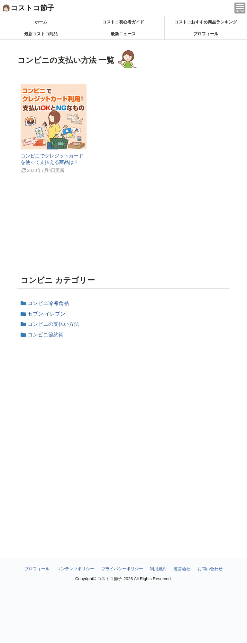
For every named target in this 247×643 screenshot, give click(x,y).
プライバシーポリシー (122, 568)
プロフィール (205, 33)
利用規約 (158, 568)
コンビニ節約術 (46, 334)
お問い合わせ (210, 568)
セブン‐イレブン (46, 314)
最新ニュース (123, 33)
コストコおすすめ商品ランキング (205, 22)
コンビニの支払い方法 (53, 324)
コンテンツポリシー (75, 568)
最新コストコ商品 (41, 33)
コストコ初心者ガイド (123, 22)
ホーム (41, 22)
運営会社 (182, 568)
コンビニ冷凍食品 (48, 303)
